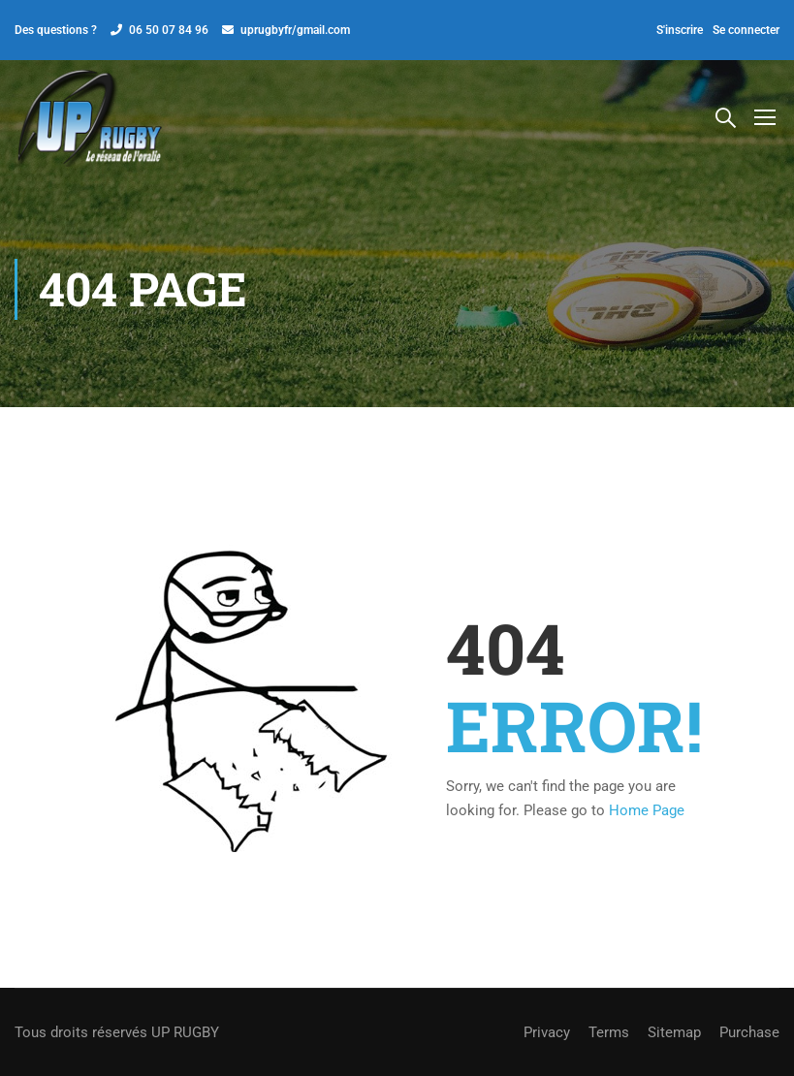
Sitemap (674, 1032)
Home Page (646, 810)
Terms (608, 1032)
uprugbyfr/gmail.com (295, 30)
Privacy (547, 1032)
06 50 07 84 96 (168, 30)
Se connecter (746, 30)
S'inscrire (679, 30)
